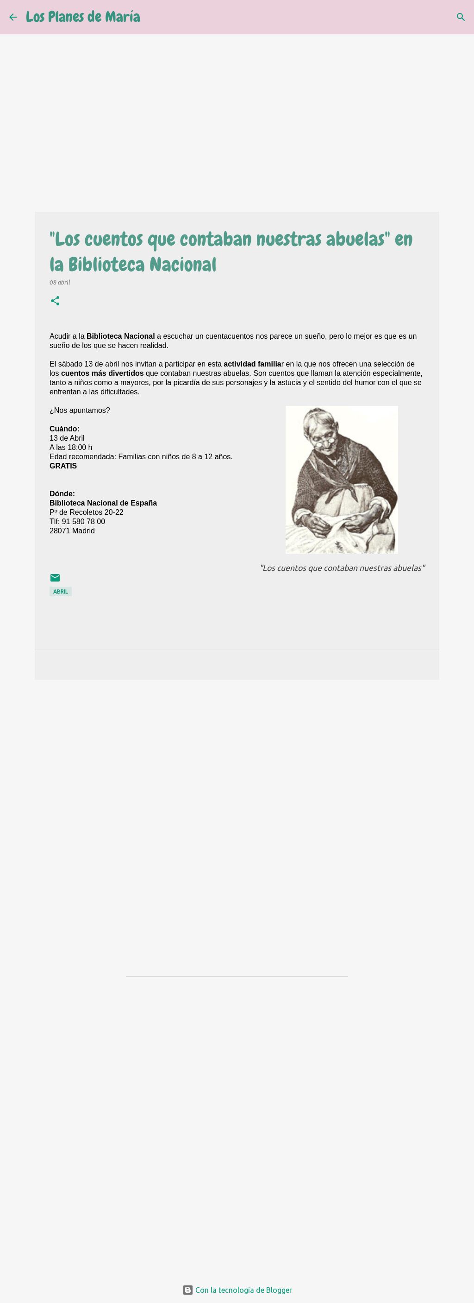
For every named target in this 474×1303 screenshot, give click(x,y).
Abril (60, 591)
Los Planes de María (83, 16)
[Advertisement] (237, 758)
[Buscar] (153, 17)
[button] (55, 301)
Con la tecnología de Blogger (237, 1290)
